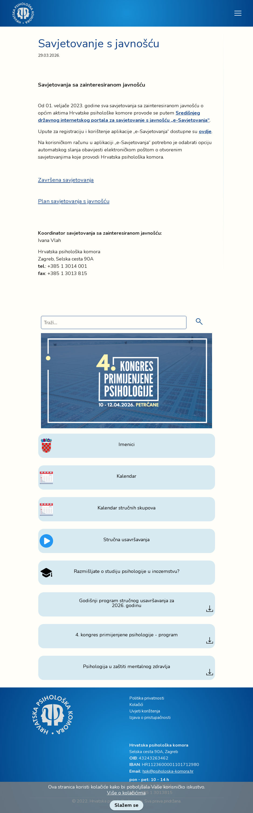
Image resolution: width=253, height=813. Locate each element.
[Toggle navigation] (237, 13)
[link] (23, 13)
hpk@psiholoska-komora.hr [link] (168, 771)
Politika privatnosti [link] (146, 698)
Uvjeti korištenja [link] (144, 711)
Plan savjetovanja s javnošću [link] (73, 201)
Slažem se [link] (126, 805)
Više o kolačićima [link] (126, 793)
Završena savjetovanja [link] (66, 180)
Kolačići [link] (136, 705)
